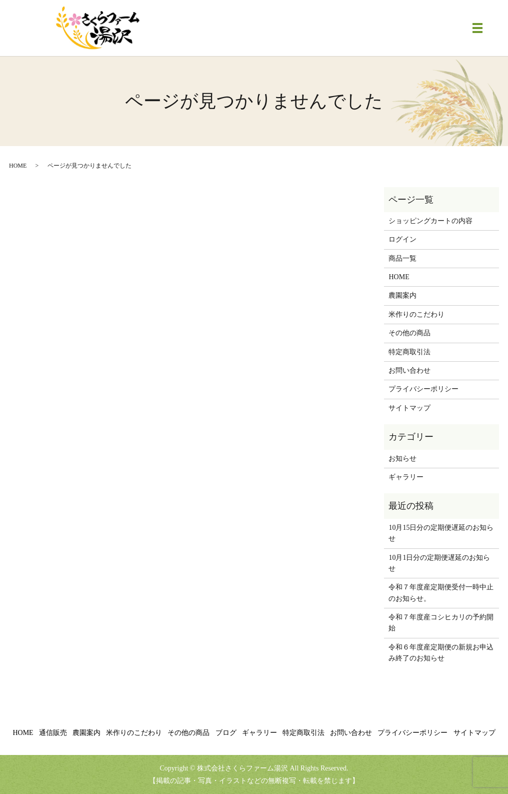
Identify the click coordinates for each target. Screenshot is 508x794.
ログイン (402, 239)
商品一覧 (402, 258)
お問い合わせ (409, 370)
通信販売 (53, 732)
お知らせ (402, 458)
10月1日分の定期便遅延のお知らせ (439, 563)
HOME (17, 165)
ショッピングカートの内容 (430, 221)
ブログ (226, 732)
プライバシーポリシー (423, 389)
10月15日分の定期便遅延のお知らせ (441, 533)
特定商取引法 (409, 352)
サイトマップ (409, 408)
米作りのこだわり (416, 314)
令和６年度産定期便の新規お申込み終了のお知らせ (441, 652)
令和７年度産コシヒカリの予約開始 (441, 622)
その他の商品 (409, 333)
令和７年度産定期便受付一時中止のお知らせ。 (441, 592)
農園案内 (402, 295)
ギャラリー (406, 477)
